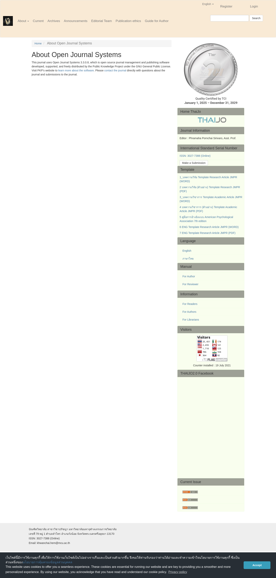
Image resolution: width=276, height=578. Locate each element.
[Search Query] (229, 18)
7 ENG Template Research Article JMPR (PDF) (208, 232)
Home (38, 43)
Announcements (75, 21)
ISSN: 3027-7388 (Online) (195, 155)
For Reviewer (190, 284)
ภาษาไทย (188, 258)
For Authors (189, 311)
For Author (188, 276)
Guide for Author (157, 21)
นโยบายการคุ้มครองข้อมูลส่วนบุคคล (47, 562)
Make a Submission (193, 162)
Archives (54, 21)
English (186, 250)
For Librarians (190, 319)
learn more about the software (76, 70)
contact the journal (115, 70)
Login (254, 6)
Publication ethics (128, 21)
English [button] (208, 4)
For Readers (189, 303)
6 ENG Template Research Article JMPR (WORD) (209, 227)
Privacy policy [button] (177, 572)
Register (226, 6)
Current (38, 21)
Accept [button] (257, 565)
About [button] (23, 21)
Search (256, 18)
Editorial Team (101, 21)
